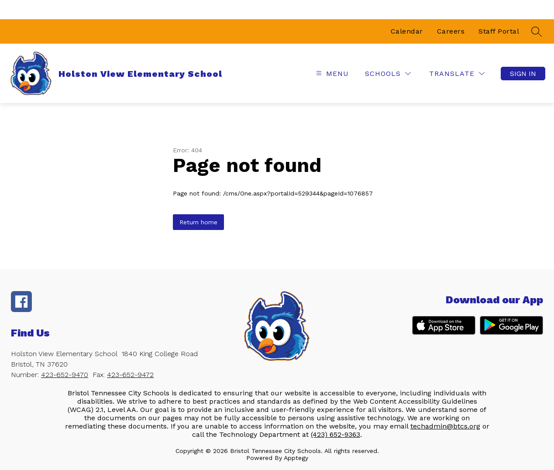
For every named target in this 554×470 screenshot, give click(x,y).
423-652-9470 (64, 375)
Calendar (407, 31)
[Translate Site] (457, 73)
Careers (451, 31)
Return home (198, 222)
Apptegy (296, 457)
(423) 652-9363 (335, 434)
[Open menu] (331, 73)
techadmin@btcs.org (445, 426)
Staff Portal (498, 31)
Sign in (523, 73)
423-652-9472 (130, 375)
